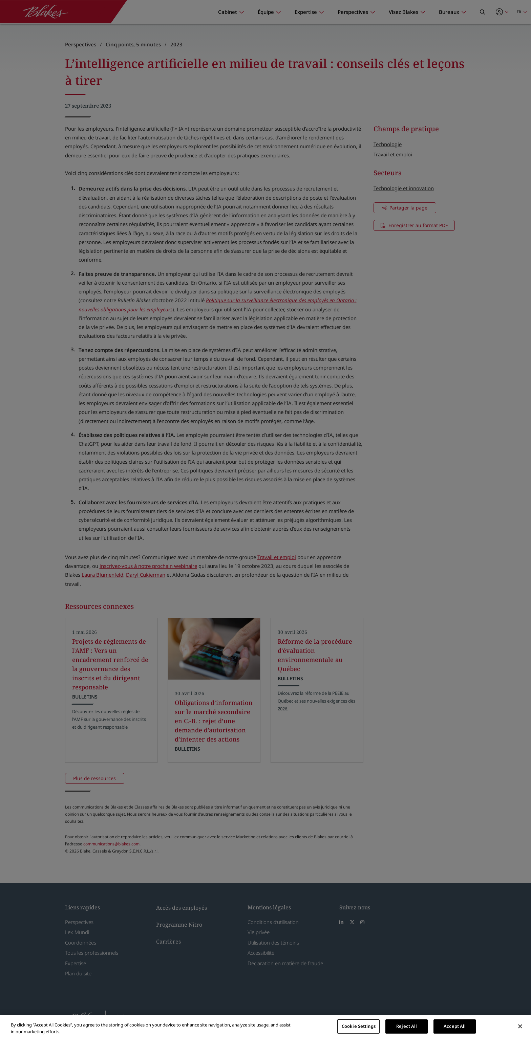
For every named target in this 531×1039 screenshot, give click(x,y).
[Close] (520, 1026)
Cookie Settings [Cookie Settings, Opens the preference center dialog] (359, 1026)
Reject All (406, 1026)
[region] (265, 1027)
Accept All (455, 1026)
